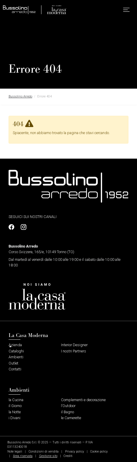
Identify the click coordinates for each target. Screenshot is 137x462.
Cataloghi (16, 351)
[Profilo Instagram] (22, 227)
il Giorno (15, 406)
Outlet (13, 363)
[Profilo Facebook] (13, 227)
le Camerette (71, 418)
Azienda (15, 345)
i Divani (14, 418)
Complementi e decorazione (83, 400)
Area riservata (23, 456)
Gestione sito (48, 456)
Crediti (68, 456)
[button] (126, 10)
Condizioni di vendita (44, 451)
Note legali (14, 451)
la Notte (15, 412)
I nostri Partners (73, 351)
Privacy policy (74, 451)
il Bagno (67, 412)
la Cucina (16, 400)
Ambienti (16, 357)
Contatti (15, 369)
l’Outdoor (68, 406)
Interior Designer (74, 345)
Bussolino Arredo (20, 96)
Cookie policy (99, 451)
